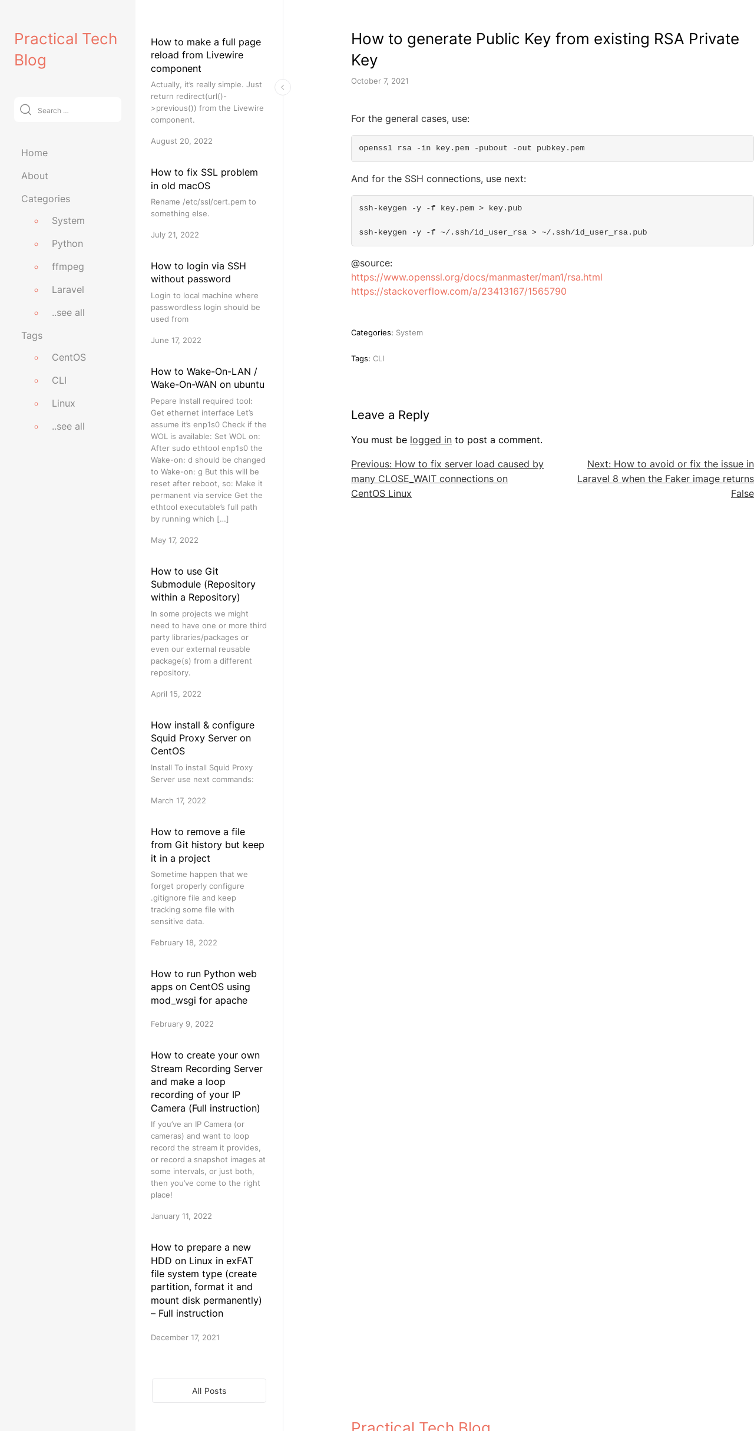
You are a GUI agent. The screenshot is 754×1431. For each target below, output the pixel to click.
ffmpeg (68, 266)
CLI (59, 380)
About (34, 176)
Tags (31, 335)
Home (34, 153)
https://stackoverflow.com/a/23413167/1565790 (459, 291)
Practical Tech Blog (421, 1371)
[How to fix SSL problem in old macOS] (209, 203)
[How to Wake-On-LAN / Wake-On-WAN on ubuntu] (209, 455)
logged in (431, 440)
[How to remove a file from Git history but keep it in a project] (209, 886)
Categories (45, 199)
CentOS (69, 357)
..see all (68, 312)
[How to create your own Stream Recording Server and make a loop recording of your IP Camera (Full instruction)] (209, 1135)
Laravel (68, 289)
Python (67, 243)
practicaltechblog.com (396, 1396)
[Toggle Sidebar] (283, 87)
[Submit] (25, 109)
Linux (63, 403)
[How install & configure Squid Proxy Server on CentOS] (209, 762)
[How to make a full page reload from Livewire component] (209, 91)
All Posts (209, 1391)
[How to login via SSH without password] (209, 302)
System (68, 220)
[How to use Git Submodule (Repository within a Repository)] (209, 632)
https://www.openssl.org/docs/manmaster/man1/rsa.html (477, 277)
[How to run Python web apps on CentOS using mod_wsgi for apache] (209, 998)
